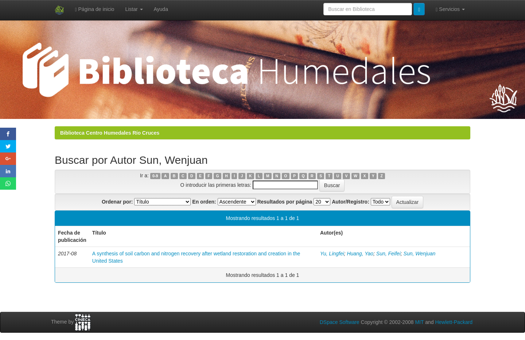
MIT (419, 322)
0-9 (155, 176)
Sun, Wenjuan (420, 253)
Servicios (450, 9)
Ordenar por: (117, 202)
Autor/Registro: (350, 202)
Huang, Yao (360, 253)
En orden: (204, 202)
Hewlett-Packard (453, 322)
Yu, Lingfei (332, 253)
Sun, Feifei (388, 253)
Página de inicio (94, 9)
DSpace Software (339, 322)
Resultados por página (284, 202)
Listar (134, 9)
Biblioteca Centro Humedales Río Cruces (109, 133)
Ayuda (161, 9)
